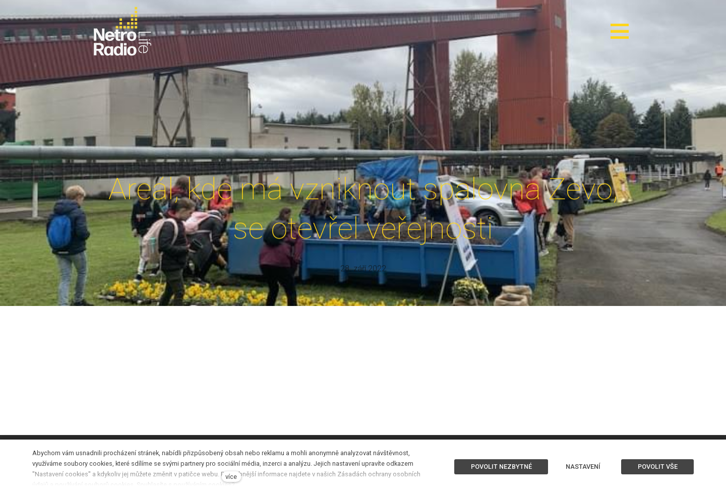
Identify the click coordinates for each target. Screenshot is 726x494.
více (231, 476)
